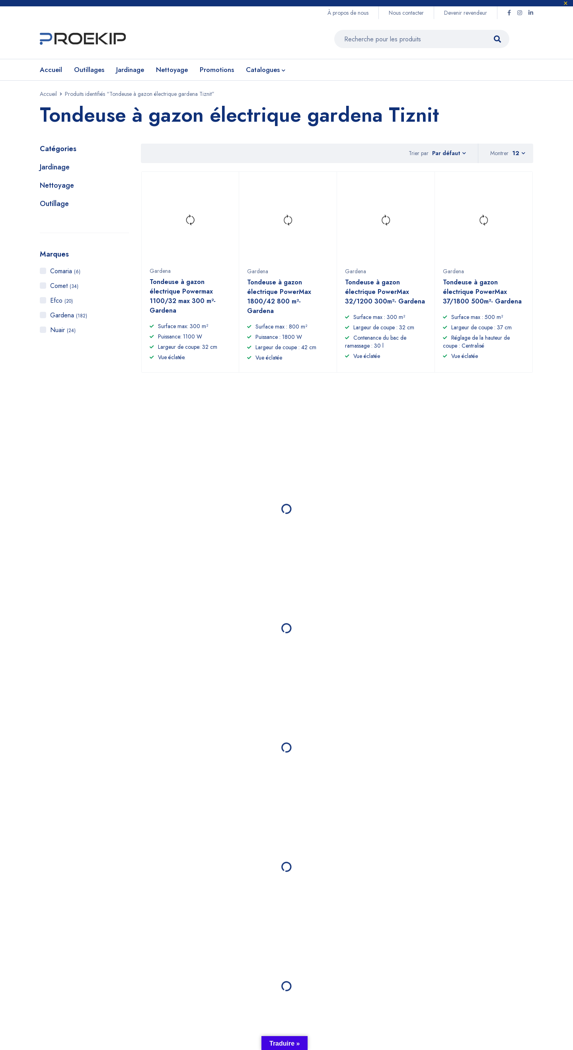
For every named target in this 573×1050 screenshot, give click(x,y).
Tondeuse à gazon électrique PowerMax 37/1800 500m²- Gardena (482, 296)
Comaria (65, 271)
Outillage (54, 203)
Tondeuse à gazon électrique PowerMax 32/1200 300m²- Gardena (385, 296)
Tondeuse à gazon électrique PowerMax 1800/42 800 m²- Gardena (279, 300)
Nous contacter (406, 13)
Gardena (68, 315)
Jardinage (55, 167)
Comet (64, 285)
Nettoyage (57, 185)
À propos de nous (347, 13)
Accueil (48, 94)
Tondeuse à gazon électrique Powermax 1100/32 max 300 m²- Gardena (183, 300)
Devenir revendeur (465, 13)
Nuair (63, 329)
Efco (61, 300)
